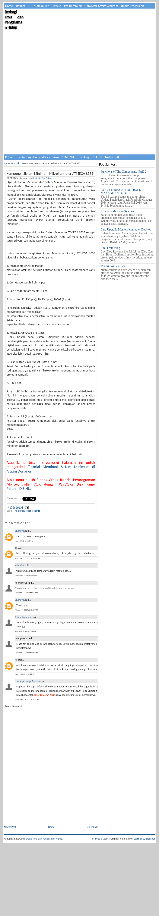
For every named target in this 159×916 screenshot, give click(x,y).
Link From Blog (110, 248)
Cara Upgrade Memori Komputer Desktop (126, 229)
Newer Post (10, 826)
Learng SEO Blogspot (144, 838)
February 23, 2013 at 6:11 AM (26, 592)
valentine (19, 565)
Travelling (83, 157)
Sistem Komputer (24, 617)
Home (9, 6)
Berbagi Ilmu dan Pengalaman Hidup (14, 19)
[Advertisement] (70, 124)
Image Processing (132, 6)
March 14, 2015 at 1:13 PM (25, 631)
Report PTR (23, 6)
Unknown (20, 530)
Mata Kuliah (41, 6)
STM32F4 (68, 157)
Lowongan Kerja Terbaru (27, 681)
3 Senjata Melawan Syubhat (117, 211)
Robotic (10, 157)
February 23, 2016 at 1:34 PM (26, 652)
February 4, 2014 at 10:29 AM (26, 610)
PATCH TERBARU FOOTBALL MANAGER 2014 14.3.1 (121, 191)
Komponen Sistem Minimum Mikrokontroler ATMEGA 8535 (50, 173)
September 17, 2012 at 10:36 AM (28, 558)
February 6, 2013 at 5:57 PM (26, 575)
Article (57, 6)
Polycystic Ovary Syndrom (101, 6)
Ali (16, 548)
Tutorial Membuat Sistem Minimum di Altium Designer (51, 469)
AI (117, 157)
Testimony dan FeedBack (34, 157)
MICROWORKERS (113, 266)
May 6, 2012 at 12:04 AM (24, 541)
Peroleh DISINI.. (19, 488)
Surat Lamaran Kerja (44, 694)
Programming (73, 6)
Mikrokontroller (103, 157)
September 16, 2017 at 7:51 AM (27, 699)
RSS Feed (95, 838)
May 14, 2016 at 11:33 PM (25, 674)
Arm (56, 157)
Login (105, 838)
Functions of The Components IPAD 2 (124, 171)
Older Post (92, 826)
